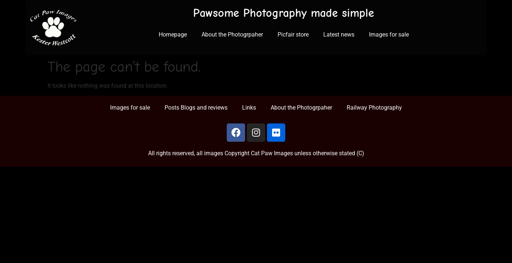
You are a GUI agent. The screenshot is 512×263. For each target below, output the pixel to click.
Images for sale (389, 34)
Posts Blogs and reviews (196, 107)
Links (249, 107)
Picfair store (293, 34)
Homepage (173, 34)
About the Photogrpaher (232, 34)
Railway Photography (374, 107)
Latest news (338, 34)
